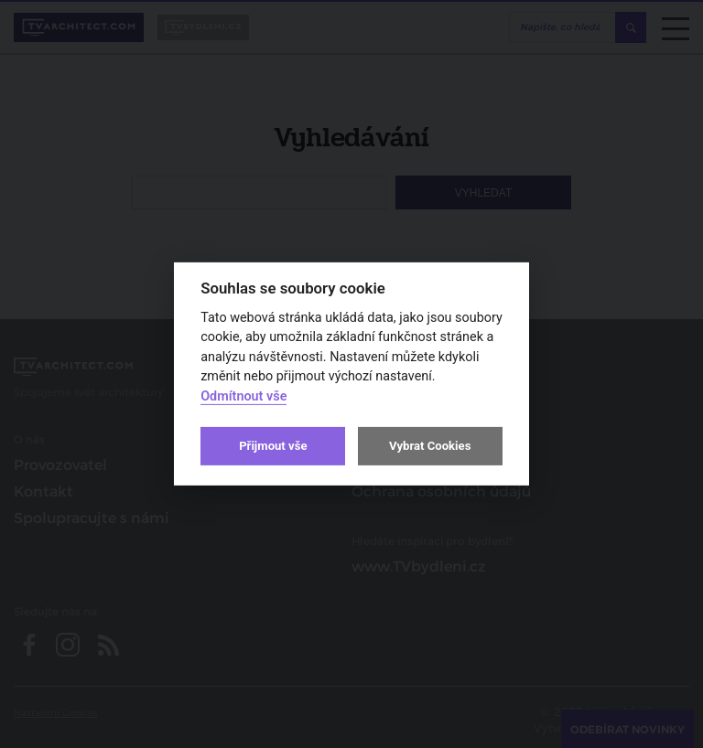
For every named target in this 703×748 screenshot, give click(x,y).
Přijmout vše (273, 446)
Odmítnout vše (243, 396)
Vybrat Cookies (429, 446)
